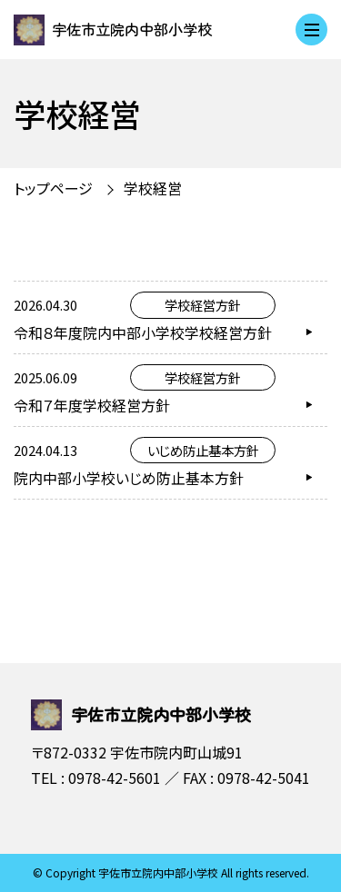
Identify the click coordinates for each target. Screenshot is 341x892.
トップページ (53, 188)
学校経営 (153, 188)
